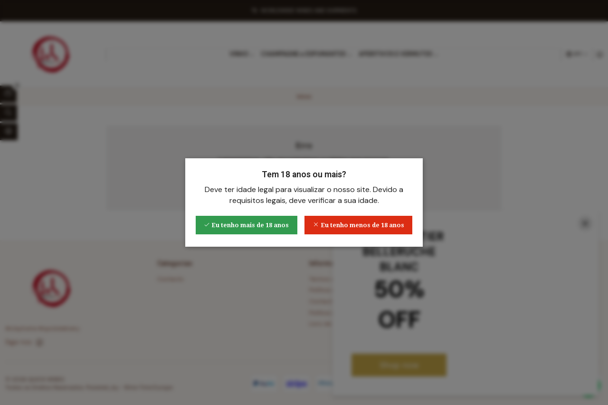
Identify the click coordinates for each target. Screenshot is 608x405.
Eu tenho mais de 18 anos (246, 225)
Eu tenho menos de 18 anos (358, 225)
